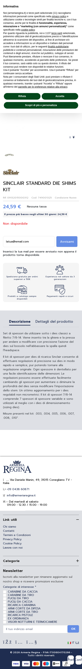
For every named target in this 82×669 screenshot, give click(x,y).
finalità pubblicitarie (58, 46)
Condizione (62, 197)
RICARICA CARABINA (22, 605)
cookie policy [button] (28, 29)
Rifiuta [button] (22, 96)
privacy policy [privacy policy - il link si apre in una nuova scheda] (59, 16)
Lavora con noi (13, 548)
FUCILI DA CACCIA (20, 602)
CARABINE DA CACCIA (23, 592)
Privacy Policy (12, 539)
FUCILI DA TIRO (18, 598)
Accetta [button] (60, 96)
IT (73, 643)
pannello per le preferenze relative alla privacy (42, 86)
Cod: (34, 197)
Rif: (4, 197)
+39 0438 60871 (17, 489)
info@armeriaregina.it (21, 495)
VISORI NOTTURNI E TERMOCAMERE (32, 622)
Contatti (8, 531)
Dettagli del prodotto (54, 322)
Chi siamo (9, 527)
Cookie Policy (12, 543)
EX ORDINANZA (18, 618)
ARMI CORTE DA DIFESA (24, 608)
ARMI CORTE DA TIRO (23, 612)
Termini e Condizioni (17, 535)
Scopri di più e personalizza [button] (41, 105)
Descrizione (19, 322)
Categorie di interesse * (19, 587)
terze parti (56, 33)
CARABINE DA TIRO (21, 595)
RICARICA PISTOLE (20, 615)
